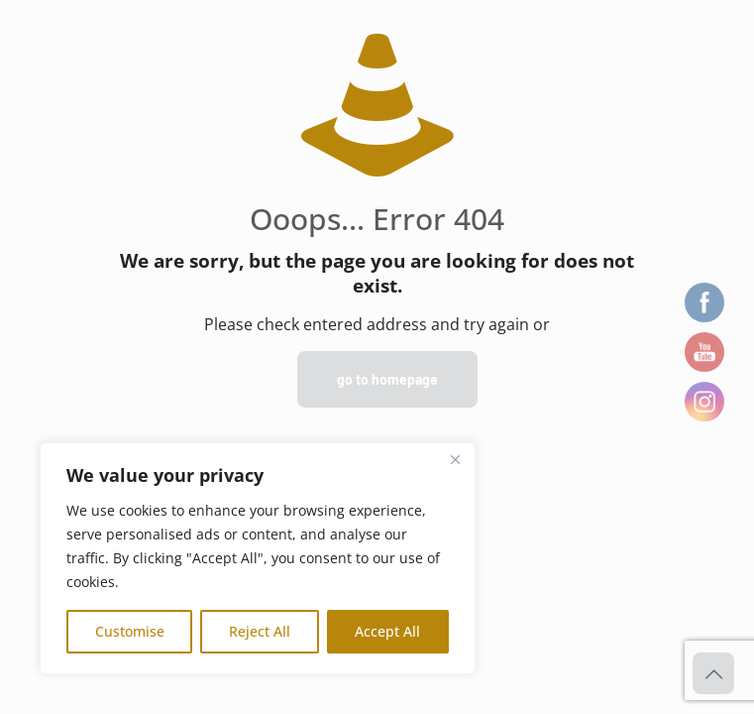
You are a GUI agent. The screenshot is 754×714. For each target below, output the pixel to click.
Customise (129, 631)
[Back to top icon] (713, 673)
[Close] (455, 459)
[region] (258, 558)
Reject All (259, 631)
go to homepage (387, 379)
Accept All (387, 631)
